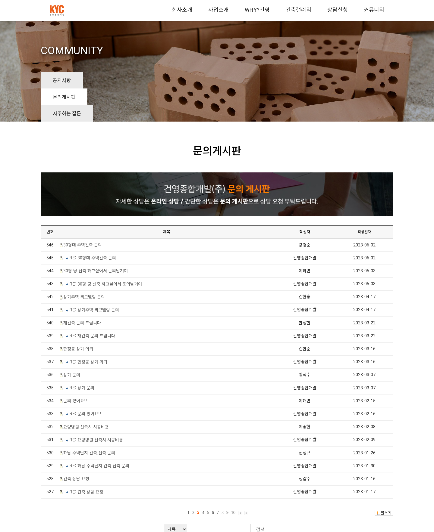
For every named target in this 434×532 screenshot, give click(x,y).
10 (233, 479)
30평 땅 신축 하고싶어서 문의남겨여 (95, 237)
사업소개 (218, 10)
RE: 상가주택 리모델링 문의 (94, 277)
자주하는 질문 (156, 80)
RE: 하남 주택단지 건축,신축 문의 (99, 432)
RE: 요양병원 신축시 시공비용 (96, 406)
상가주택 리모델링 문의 (84, 263)
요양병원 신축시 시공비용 (86, 393)
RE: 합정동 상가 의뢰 (88, 328)
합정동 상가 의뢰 (78, 315)
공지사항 (62, 80)
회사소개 (182, 10)
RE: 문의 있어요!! (85, 380)
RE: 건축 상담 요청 (86, 458)
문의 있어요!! (75, 367)
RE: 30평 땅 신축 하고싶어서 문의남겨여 (105, 250)
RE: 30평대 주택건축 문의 (92, 224)
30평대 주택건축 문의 (82, 212)
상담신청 (337, 10)
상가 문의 (71, 342)
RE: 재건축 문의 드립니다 (92, 302)
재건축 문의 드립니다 (82, 289)
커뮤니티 (374, 10)
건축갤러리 (298, 10)
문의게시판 (106, 80)
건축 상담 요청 (76, 445)
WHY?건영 (257, 10)
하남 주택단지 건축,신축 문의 (89, 419)
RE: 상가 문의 (81, 354)
